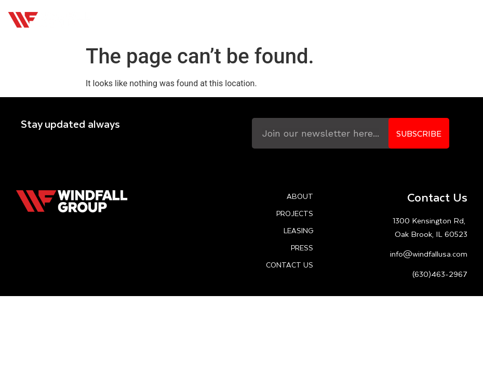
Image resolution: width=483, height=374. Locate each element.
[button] (469, 20)
